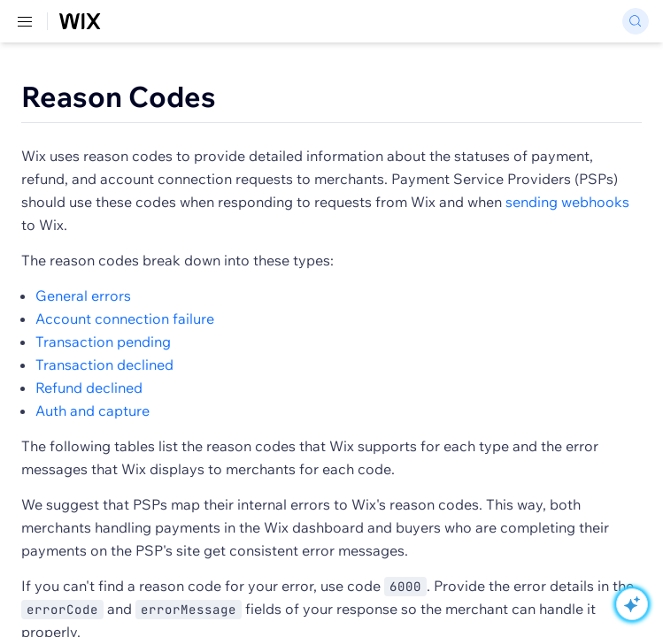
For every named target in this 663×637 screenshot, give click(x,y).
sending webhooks (567, 202)
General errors (83, 295)
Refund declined (89, 387)
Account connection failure (124, 318)
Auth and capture (92, 410)
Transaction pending (103, 341)
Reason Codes (118, 96)
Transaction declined (104, 364)
